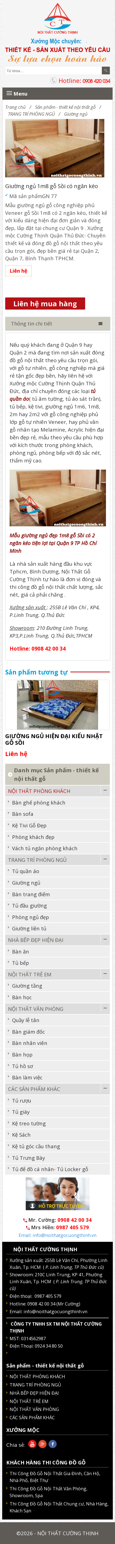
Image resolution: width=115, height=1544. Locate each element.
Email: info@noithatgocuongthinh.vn (57, 1235)
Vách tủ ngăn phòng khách (44, 848)
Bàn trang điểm (31, 894)
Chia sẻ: (15, 1444)
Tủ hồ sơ (22, 1066)
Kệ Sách (21, 1134)
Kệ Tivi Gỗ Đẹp (29, 825)
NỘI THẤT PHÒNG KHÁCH (39, 790)
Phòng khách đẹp (33, 836)
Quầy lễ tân (25, 1020)
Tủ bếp (20, 962)
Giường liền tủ (29, 928)
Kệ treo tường (29, 1123)
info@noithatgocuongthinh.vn (55, 1311)
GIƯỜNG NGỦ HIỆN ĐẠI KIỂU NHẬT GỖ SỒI (54, 739)
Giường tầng (27, 985)
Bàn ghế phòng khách (38, 802)
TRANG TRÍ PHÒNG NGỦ (31, 114)
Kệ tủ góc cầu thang (36, 1146)
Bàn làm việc (27, 1077)
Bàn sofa (22, 813)
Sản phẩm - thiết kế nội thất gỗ (65, 107)
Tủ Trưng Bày (28, 1157)
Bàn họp (22, 1054)
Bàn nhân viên (29, 1042)
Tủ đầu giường (29, 905)
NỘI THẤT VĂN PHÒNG (35, 1008)
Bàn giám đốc (28, 1031)
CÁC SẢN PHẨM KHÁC (34, 1088)
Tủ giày (21, 1111)
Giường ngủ (76, 114)
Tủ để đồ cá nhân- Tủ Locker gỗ (50, 1169)
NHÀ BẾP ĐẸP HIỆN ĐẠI (35, 939)
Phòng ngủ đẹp (30, 917)
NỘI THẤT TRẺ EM (29, 974)
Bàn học (22, 997)
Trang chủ (15, 107)
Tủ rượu (21, 1100)
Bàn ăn (20, 951)
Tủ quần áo (25, 871)
